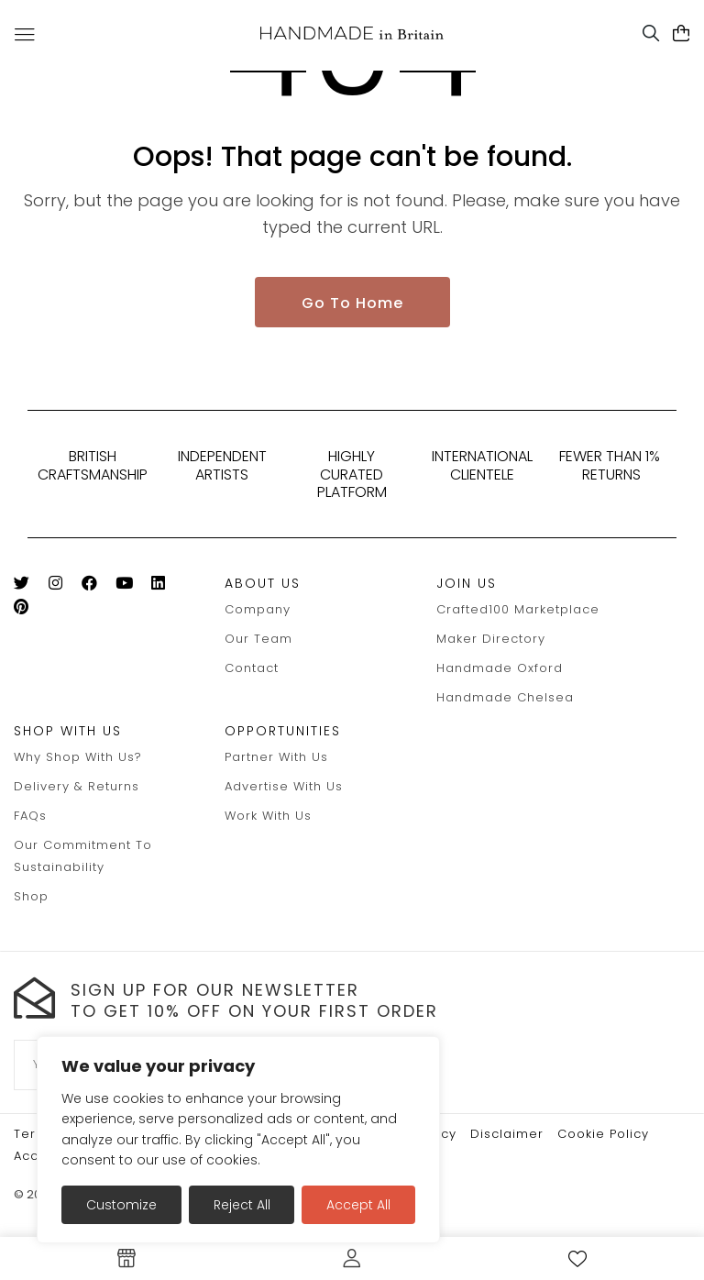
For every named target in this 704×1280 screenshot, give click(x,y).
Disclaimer (507, 1133)
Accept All (358, 1205)
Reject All (242, 1205)
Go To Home (352, 303)
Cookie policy (603, 1133)
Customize (121, 1205)
